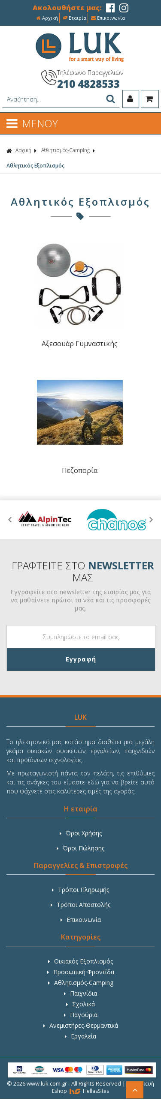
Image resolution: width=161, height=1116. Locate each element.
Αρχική (47, 18)
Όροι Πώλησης (80, 848)
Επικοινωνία (108, 18)
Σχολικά (80, 1004)
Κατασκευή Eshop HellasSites (103, 1087)
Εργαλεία (80, 1036)
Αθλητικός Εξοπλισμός (35, 165)
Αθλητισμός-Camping (65, 150)
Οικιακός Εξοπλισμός (80, 961)
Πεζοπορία (79, 470)
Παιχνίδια (80, 993)
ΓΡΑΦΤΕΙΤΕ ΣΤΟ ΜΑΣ (83, 571)
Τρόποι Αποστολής (80, 905)
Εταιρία (74, 18)
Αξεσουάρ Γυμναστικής (80, 343)
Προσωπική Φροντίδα (80, 972)
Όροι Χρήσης (81, 833)
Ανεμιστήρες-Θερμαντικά (80, 1025)
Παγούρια (80, 1015)
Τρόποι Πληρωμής (80, 890)
